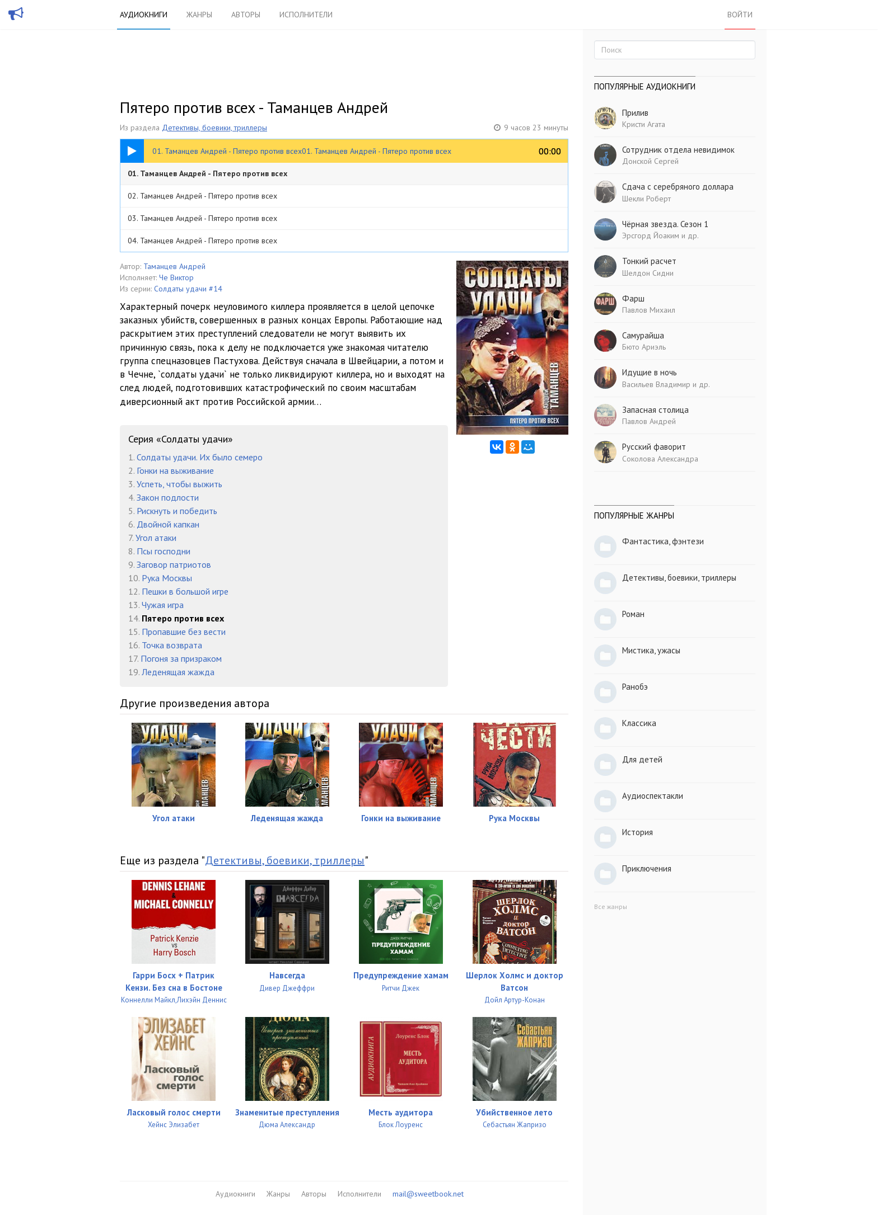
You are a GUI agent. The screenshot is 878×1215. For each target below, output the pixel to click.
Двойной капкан (168, 524)
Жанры (199, 15)
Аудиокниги (143, 15)
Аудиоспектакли (652, 795)
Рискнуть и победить (177, 510)
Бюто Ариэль (644, 347)
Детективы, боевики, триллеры (214, 128)
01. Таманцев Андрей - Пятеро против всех (207, 173)
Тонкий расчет (649, 261)
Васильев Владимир (656, 384)
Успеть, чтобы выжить (179, 483)
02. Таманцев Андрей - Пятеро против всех (202, 196)
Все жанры (610, 906)
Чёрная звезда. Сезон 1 (665, 224)
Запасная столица (655, 409)
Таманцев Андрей (174, 266)
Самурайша (643, 335)
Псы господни (163, 551)
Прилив (635, 112)
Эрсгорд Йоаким (650, 235)
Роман (633, 614)
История (637, 832)
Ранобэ (635, 686)
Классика (639, 723)
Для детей (642, 759)
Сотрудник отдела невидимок (678, 149)
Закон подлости (168, 497)
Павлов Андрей (649, 421)
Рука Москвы (167, 577)
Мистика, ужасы (651, 650)
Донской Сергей (650, 161)
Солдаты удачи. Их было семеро (200, 457)
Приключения (646, 868)
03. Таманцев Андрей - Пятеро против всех (202, 218)
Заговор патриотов (174, 564)
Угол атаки (156, 537)
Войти (740, 15)
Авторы (245, 15)
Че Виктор (176, 277)
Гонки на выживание (175, 470)
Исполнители (306, 15)
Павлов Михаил (648, 310)
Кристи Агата (643, 124)
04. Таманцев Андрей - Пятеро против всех (202, 241)
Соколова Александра (660, 459)
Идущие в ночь (649, 372)
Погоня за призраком (181, 658)
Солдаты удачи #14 (188, 289)
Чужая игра (163, 604)
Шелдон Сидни (648, 273)
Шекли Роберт (646, 199)
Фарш (633, 298)
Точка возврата (172, 645)
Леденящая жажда (178, 671)
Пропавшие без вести (184, 631)
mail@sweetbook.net (428, 1194)
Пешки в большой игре (185, 591)
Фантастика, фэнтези (663, 541)
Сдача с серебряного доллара (678, 186)
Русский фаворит (654, 446)
